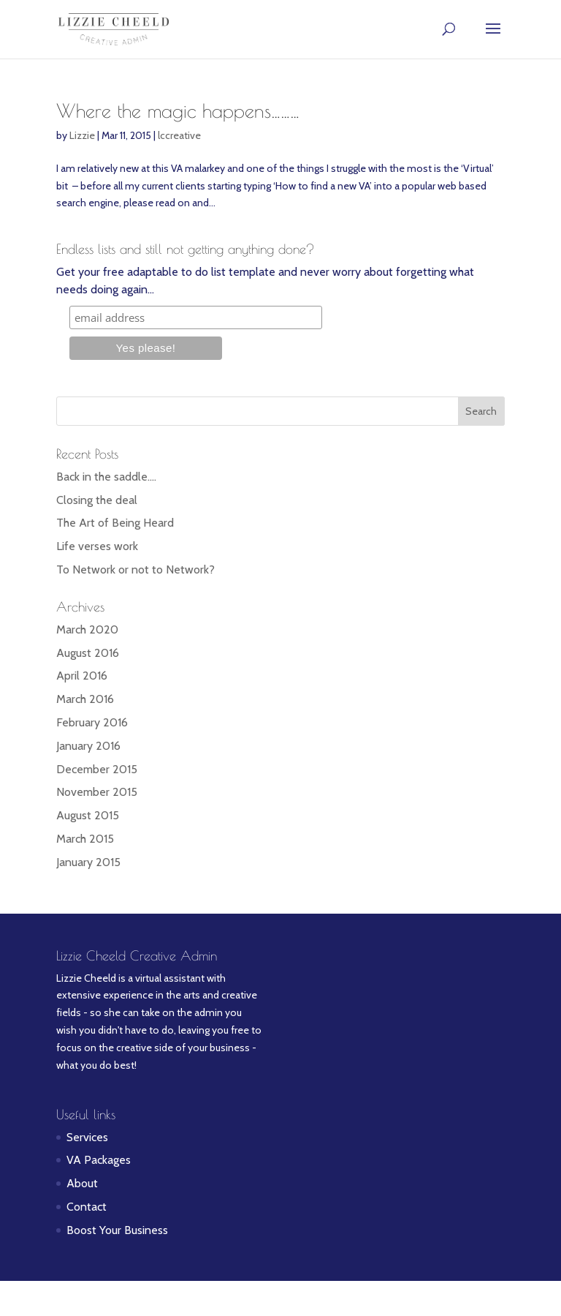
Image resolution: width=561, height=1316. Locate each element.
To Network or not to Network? (135, 569)
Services (87, 1137)
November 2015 (96, 792)
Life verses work (97, 546)
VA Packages (98, 1160)
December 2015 (96, 769)
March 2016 (85, 699)
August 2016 (87, 653)
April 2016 (81, 676)
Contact (86, 1207)
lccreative (179, 135)
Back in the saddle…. (106, 477)
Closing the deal (96, 500)
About (82, 1183)
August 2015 (87, 815)
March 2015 (85, 839)
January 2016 (88, 746)
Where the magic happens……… (177, 110)
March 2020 (87, 629)
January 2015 (88, 862)
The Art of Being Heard (115, 523)
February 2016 (92, 722)
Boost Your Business (117, 1230)
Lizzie (82, 135)
